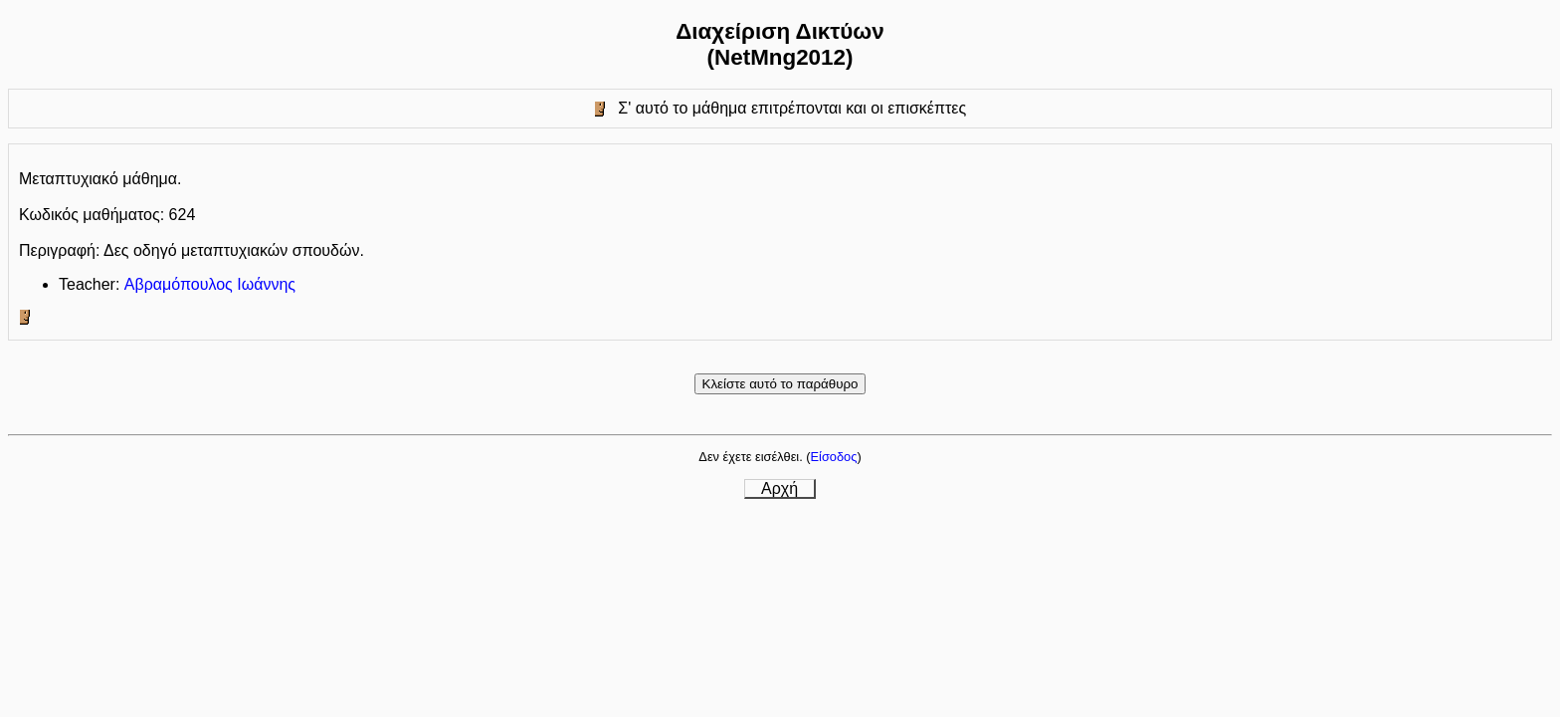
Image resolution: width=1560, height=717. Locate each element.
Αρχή (779, 488)
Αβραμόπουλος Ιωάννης (209, 284)
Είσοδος (834, 456)
